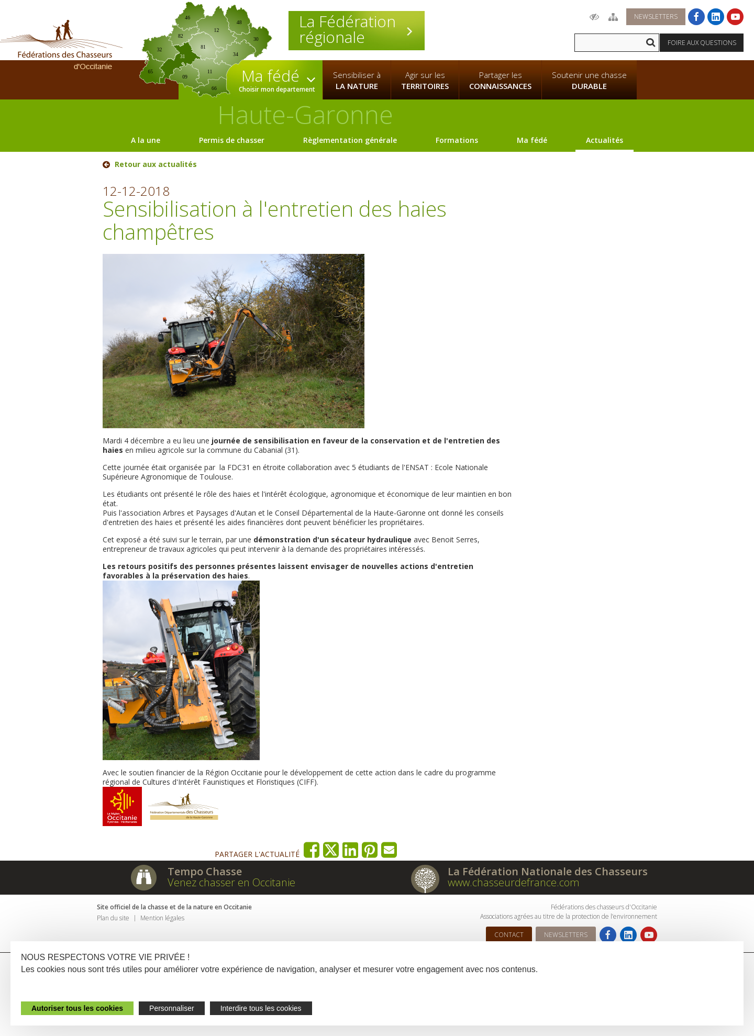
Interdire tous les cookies (261, 1008)
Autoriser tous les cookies (77, 1008)
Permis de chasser (231, 140)
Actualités (604, 140)
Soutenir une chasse (589, 81)
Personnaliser (171, 1008)
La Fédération (356, 29)
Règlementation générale (350, 140)
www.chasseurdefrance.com (514, 882)
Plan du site (113, 918)
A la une (145, 140)
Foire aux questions (702, 42)
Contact (509, 934)
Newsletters (656, 16)
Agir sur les (425, 81)
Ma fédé (532, 140)
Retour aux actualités (156, 164)
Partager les (500, 81)
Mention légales (162, 918)
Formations (457, 140)
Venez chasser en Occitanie (231, 882)
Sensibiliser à (357, 81)
